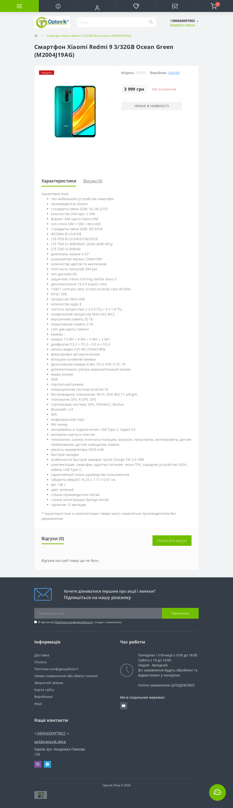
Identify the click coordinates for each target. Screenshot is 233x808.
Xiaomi (174, 72)
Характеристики (58, 181)
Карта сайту (44, 689)
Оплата (40, 662)
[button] (97, 8)
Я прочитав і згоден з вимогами (80, 622)
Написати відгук (172, 540)
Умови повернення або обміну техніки (66, 676)
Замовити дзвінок (182, 25)
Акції (38, 703)
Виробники (43, 696)
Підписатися (180, 613)
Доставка (41, 655)
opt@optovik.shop (50, 741)
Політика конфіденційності (74, 622)
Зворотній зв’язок (48, 682)
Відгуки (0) (92, 181)
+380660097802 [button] (52, 733)
